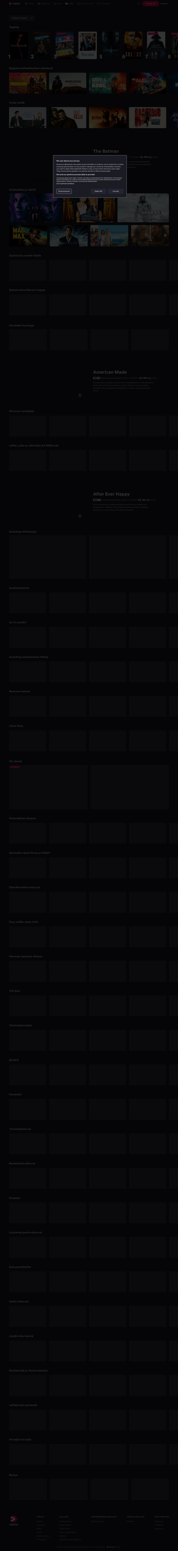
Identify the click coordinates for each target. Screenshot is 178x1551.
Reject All (98, 191)
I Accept (116, 191)
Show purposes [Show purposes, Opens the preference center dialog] (64, 191)
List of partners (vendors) (65, 183)
